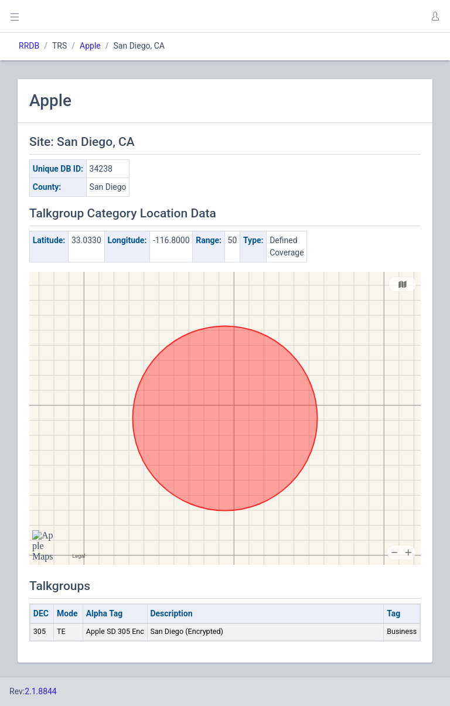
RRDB (29, 45)
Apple (90, 45)
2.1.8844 (41, 691)
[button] (435, 16)
